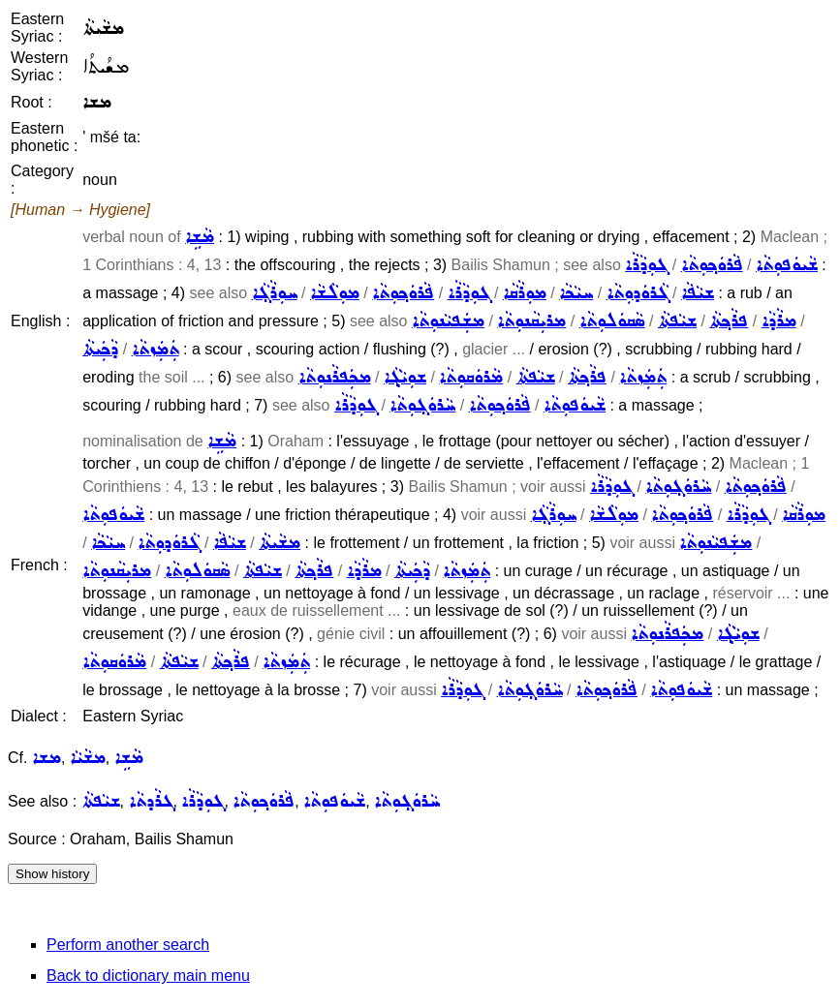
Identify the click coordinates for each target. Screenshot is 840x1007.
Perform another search (128, 944)
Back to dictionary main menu (148, 975)
